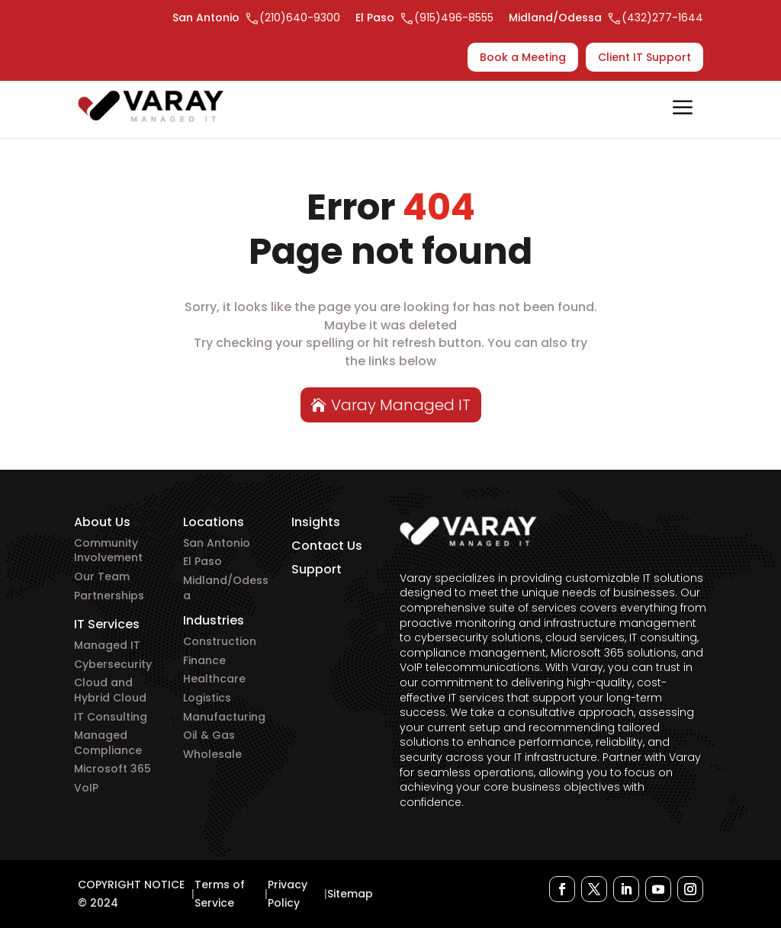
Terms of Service (219, 893)
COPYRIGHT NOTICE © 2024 (131, 893)
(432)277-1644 (662, 17)
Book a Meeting (523, 57)
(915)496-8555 (453, 17)
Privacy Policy (287, 893)
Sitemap (350, 893)
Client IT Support (644, 57)
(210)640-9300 (299, 17)
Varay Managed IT (401, 405)
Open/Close (682, 109)
